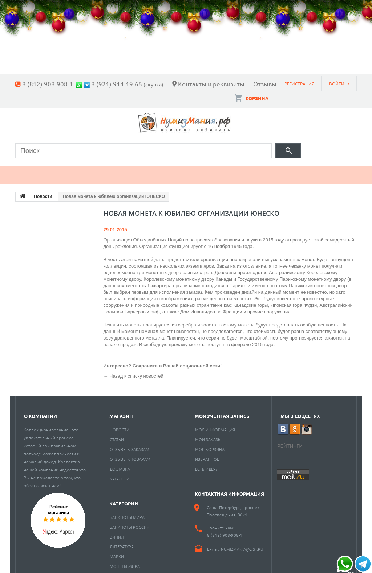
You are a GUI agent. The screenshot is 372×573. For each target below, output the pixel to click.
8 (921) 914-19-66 (116, 84)
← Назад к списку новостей (133, 372)
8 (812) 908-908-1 (47, 84)
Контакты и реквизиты (211, 84)
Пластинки (232, 171)
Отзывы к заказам (129, 445)
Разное (285, 171)
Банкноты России (130, 523)
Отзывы (264, 84)
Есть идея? (206, 465)
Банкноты (89, 171)
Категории (123, 499)
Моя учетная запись (222, 412)
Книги (181, 171)
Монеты (36, 171)
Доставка (120, 465)
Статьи (117, 435)
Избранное (207, 455)
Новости (119, 425)
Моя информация (215, 425)
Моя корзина (210, 445)
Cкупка (331, 171)
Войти (336, 83)
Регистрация (299, 83)
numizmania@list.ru (242, 545)
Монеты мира (125, 562)
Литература (122, 542)
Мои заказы (208, 435)
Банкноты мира (127, 513)
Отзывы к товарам (130, 455)
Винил (117, 533)
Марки (138, 171)
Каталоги (119, 475)
